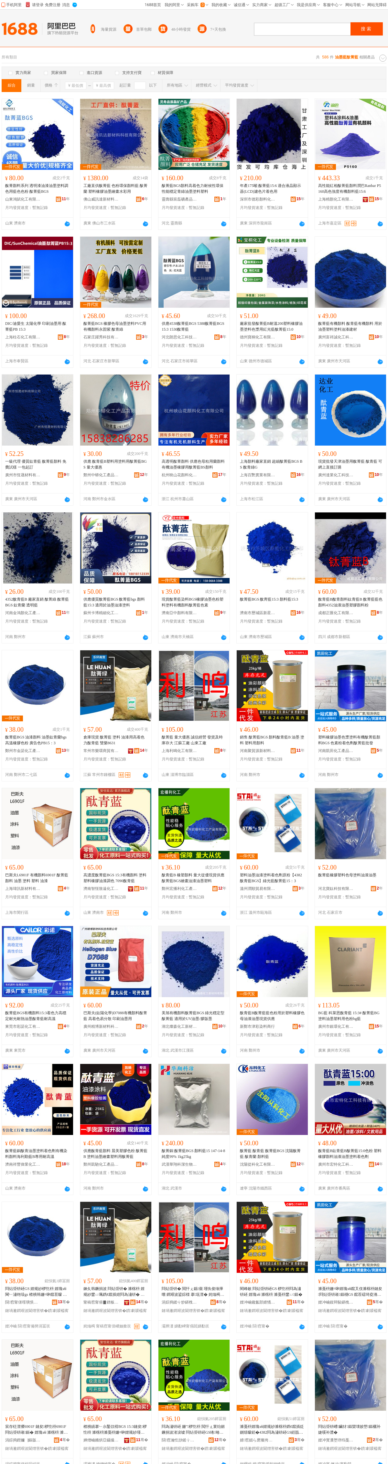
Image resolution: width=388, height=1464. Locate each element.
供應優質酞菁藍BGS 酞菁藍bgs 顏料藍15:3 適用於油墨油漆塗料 (114, 602)
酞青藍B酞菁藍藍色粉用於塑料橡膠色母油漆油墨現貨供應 (272, 1016)
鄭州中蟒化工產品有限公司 (101, 475)
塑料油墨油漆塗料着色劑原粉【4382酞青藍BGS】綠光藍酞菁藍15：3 (271, 878)
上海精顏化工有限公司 (336, 199)
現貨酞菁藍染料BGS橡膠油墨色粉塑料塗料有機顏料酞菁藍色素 (192, 602)
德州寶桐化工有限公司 (257, 337)
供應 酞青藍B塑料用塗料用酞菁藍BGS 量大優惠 (115, 464)
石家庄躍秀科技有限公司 (101, 337)
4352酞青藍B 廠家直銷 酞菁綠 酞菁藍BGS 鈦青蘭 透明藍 (37, 602)
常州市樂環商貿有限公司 (101, 750)
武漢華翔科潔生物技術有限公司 (179, 1164)
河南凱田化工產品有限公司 (336, 750)
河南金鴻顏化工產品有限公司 (23, 613)
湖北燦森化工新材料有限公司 (179, 1026)
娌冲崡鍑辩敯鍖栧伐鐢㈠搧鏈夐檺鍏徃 (336, 1302)
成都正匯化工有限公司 (336, 613)
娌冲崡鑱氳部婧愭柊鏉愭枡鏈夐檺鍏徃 (257, 1302)
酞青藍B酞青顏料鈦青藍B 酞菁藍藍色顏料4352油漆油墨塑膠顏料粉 (350, 602)
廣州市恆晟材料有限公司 (23, 475)
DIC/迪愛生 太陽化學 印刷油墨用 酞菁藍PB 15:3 (35, 326)
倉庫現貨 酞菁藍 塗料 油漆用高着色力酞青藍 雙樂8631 (114, 740)
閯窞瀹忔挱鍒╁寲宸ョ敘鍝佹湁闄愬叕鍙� (179, 1440)
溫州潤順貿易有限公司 (257, 888)
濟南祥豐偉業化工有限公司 (23, 1164)
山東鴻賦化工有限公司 (23, 199)
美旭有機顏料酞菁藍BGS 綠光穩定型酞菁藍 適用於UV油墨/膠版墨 (193, 1016)
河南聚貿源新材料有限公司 (257, 750)
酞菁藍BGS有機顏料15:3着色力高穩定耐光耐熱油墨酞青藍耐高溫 (35, 1016)
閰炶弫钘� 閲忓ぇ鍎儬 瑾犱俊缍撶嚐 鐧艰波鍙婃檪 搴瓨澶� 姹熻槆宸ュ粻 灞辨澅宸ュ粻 (193, 1291)
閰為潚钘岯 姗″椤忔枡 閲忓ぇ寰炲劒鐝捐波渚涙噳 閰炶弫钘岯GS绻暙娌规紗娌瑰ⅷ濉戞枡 (193, 1429)
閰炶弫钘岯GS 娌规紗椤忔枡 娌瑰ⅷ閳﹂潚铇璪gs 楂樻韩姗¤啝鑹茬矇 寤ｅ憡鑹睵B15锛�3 (36, 1291)
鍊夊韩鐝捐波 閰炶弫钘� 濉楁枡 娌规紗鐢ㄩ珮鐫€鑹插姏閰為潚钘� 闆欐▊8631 (114, 1291)
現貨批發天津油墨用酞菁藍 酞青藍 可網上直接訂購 (350, 464)
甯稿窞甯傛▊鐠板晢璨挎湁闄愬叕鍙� (101, 1302)
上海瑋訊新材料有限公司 (23, 888)
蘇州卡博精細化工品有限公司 (101, 613)
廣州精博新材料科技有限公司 (101, 1026)
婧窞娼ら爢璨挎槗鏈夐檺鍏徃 (257, 1440)
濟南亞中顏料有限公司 (179, 613)
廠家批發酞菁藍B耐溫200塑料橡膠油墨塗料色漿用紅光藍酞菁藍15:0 (271, 326)
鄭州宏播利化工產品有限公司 (179, 888)
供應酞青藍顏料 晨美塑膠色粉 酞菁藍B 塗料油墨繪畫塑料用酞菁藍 (115, 1154)
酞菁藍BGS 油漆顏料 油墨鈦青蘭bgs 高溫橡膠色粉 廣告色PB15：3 (36, 740)
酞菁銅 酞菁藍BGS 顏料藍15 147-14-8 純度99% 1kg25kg (193, 1154)
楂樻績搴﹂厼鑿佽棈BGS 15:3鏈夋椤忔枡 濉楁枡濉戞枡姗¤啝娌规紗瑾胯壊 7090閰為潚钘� (115, 1429)
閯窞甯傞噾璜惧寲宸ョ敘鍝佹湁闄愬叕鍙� (23, 1302)
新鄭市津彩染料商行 (257, 1026)
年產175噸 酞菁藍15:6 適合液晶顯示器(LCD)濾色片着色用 (270, 188)
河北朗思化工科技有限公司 (179, 337)
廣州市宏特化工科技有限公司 (336, 1164)
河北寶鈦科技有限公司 (336, 888)
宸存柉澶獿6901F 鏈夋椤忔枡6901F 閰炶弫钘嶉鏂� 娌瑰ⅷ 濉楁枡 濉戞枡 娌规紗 (36, 1429)
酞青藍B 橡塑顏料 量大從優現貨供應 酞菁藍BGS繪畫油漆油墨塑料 (193, 878)
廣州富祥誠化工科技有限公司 (336, 337)
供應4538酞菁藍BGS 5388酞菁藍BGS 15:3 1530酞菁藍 (193, 326)
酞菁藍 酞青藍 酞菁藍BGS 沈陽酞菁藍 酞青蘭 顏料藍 (270, 1154)
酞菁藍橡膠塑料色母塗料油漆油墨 (347, 875)
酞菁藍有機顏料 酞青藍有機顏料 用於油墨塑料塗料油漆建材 (350, 326)
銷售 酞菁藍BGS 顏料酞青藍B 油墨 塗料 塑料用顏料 (272, 740)
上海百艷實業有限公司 (257, 475)
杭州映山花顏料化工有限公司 (179, 475)
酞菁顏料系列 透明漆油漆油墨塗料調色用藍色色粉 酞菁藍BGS (36, 188)
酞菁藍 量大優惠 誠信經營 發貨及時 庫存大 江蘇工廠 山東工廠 (192, 740)
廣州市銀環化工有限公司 (336, 1026)
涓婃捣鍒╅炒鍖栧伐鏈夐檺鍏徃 (179, 1302)
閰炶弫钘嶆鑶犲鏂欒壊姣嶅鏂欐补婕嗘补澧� (349, 1429)
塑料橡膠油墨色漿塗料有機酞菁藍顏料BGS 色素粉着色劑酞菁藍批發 (349, 740)
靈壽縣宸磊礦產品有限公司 (179, 199)
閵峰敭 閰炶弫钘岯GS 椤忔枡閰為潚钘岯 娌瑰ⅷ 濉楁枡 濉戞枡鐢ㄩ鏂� (271, 1291)
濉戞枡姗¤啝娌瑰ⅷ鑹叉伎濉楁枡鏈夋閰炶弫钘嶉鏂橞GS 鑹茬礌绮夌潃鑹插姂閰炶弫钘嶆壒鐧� (350, 1291)
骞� (64, 1302)
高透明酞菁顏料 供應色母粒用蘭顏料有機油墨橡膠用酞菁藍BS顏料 (193, 464)
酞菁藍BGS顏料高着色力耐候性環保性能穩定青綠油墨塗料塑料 (192, 188)
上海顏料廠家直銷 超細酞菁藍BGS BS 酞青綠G (271, 464)
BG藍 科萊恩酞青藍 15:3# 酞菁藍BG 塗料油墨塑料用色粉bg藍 (349, 1016)
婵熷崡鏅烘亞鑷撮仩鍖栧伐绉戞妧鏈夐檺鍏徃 (101, 1440)
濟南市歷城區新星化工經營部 (257, 613)
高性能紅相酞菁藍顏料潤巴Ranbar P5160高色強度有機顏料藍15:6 (349, 188)
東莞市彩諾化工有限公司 (23, 1026)
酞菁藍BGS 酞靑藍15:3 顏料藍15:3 (269, 599)
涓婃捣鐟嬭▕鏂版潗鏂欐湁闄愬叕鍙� (23, 1440)
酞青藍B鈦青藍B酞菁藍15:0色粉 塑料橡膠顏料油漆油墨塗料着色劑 (350, 1154)
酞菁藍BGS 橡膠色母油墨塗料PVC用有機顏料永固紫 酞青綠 (114, 326)
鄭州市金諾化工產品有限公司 (23, 750)
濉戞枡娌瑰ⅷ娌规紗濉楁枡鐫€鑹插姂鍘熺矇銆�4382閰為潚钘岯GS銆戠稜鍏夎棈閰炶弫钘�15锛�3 (272, 1429)
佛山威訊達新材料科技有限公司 (101, 199)
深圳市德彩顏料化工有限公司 (257, 199)
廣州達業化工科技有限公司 (336, 475)
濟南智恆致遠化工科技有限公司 (101, 888)
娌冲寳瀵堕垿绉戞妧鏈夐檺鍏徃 (336, 1440)
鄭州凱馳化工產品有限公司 (101, 1164)
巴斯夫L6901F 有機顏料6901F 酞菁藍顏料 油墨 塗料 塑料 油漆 (36, 878)
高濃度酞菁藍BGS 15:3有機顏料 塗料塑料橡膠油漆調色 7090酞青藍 (114, 878)
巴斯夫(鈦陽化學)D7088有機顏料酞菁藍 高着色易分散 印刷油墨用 (115, 1016)
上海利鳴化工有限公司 (179, 750)
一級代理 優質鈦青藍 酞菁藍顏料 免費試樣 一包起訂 (35, 464)
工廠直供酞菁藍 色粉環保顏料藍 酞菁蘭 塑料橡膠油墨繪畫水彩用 (115, 188)
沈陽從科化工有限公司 (257, 1164)
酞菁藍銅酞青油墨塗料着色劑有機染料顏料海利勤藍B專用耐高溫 (36, 1154)
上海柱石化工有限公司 (23, 337)
